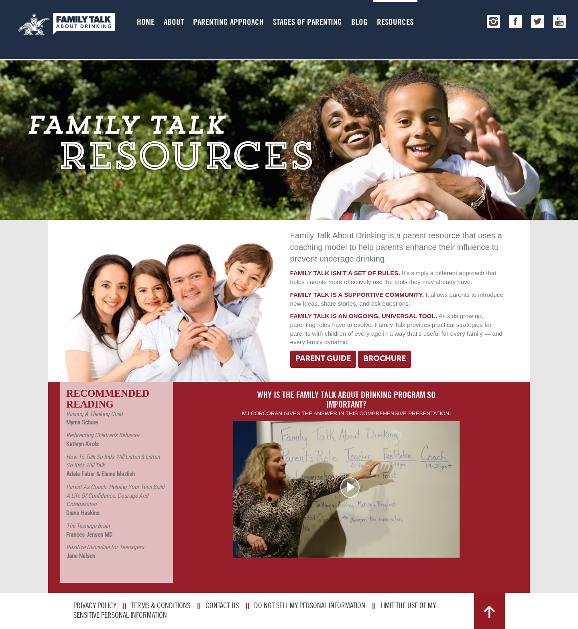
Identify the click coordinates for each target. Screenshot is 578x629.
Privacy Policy (94, 605)
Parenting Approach (228, 22)
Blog (359, 22)
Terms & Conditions (160, 605)
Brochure (384, 359)
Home (146, 22)
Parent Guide (323, 359)
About (174, 22)
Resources (395, 22)
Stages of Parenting (307, 22)
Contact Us (222, 605)
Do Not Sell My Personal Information (309, 605)
